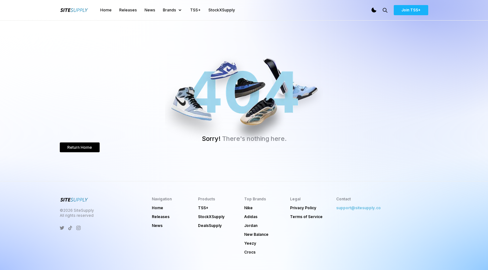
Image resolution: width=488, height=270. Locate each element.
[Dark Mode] (373, 10)
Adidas (250, 216)
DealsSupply (210, 225)
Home (106, 10)
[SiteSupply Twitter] (62, 228)
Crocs (250, 252)
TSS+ (195, 10)
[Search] (385, 10)
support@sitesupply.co (358, 207)
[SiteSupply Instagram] (78, 228)
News (150, 10)
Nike (248, 207)
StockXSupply (221, 10)
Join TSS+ (411, 10)
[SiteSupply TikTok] (70, 228)
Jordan (250, 225)
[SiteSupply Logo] (74, 10)
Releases (128, 10)
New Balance (256, 234)
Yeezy (250, 243)
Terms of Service (306, 216)
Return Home (79, 147)
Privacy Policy (303, 207)
